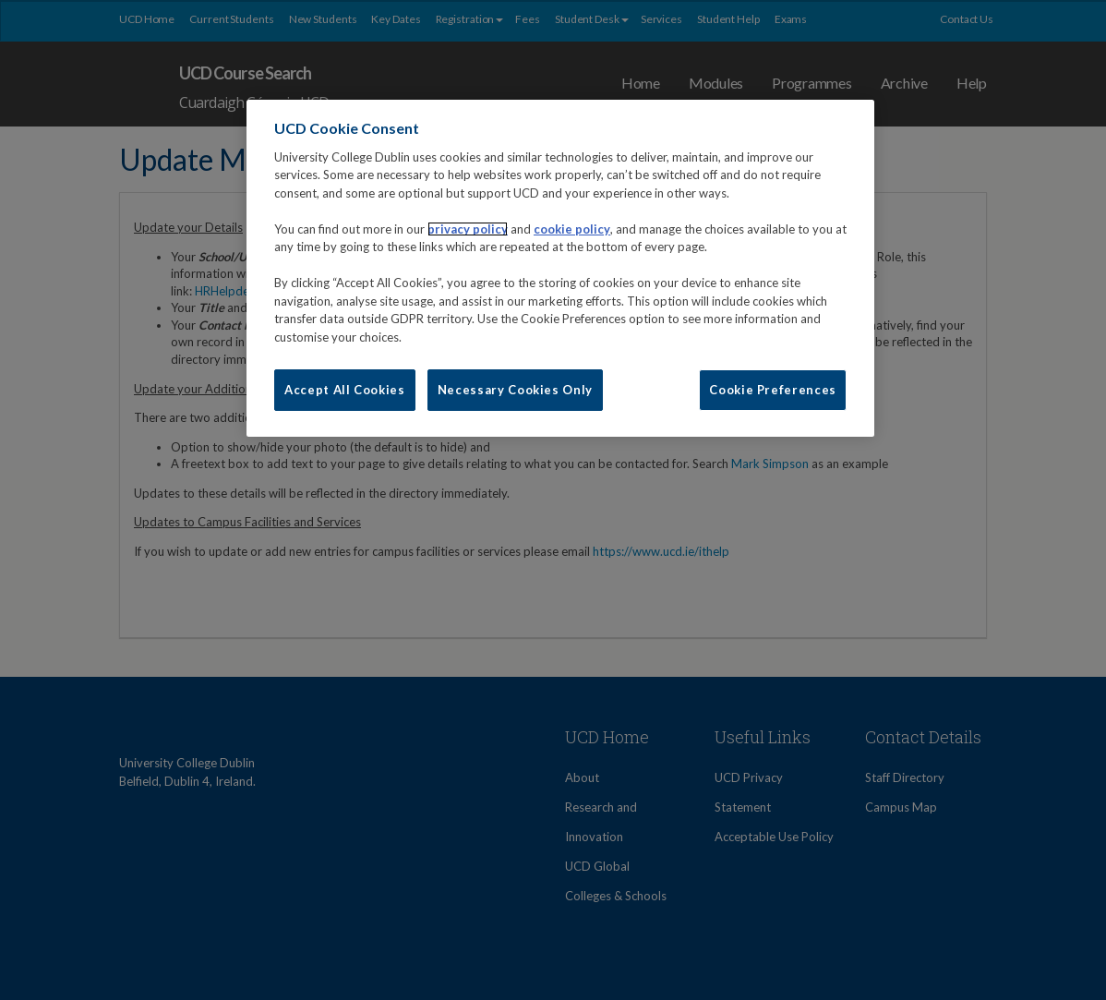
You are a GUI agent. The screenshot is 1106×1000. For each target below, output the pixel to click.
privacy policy (467, 229)
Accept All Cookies (344, 389)
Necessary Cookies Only (515, 389)
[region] (560, 268)
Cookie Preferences (772, 389)
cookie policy (572, 229)
